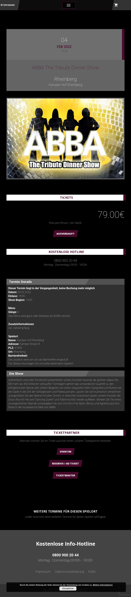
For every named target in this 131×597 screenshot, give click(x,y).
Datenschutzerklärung (69, 571)
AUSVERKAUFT (65, 233)
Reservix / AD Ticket (65, 463)
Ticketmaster (65, 475)
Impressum (43, 571)
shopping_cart (116, 5)
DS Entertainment (8, 5)
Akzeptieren (68, 588)
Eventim (65, 451)
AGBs (92, 571)
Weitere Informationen (103, 585)
